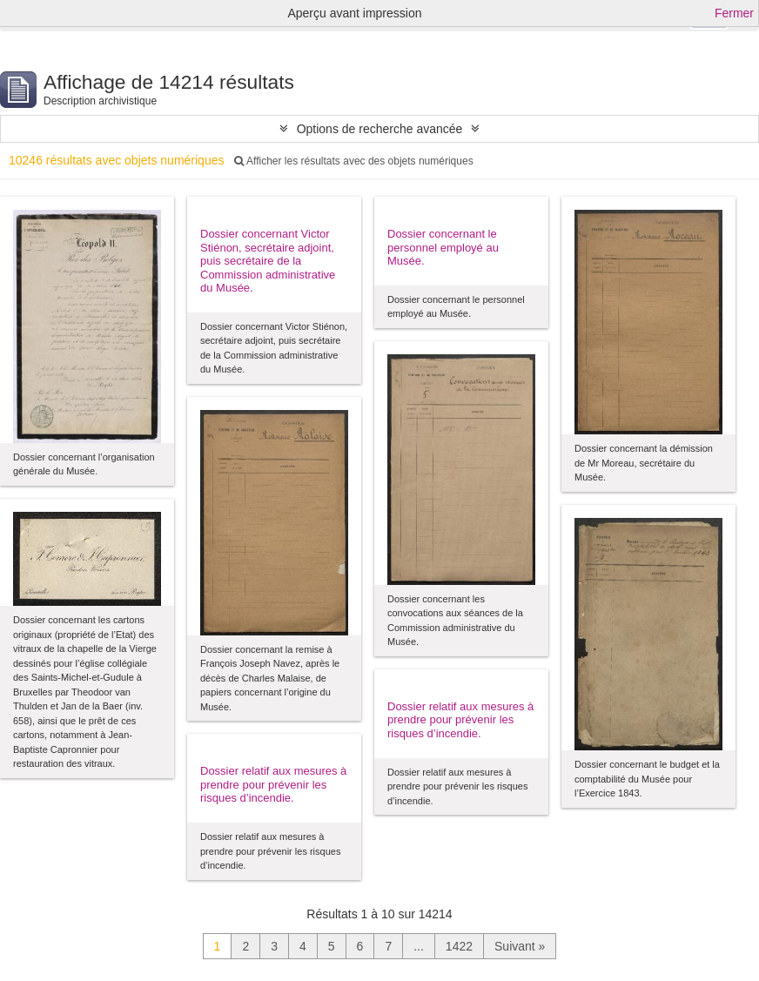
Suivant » (519, 946)
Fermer (734, 13)
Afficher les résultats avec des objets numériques (353, 161)
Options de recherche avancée (380, 129)
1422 (459, 946)
